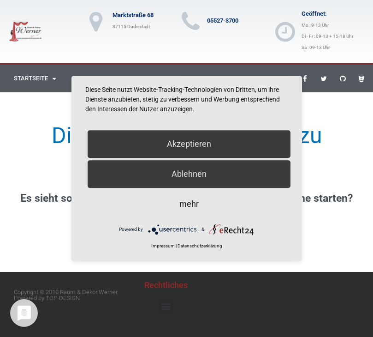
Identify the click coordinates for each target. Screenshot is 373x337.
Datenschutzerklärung (200, 246)
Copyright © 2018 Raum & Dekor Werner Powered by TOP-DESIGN (66, 295)
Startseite (35, 78)
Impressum (163, 246)
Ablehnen (189, 174)
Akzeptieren (189, 144)
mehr (189, 204)
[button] (165, 306)
